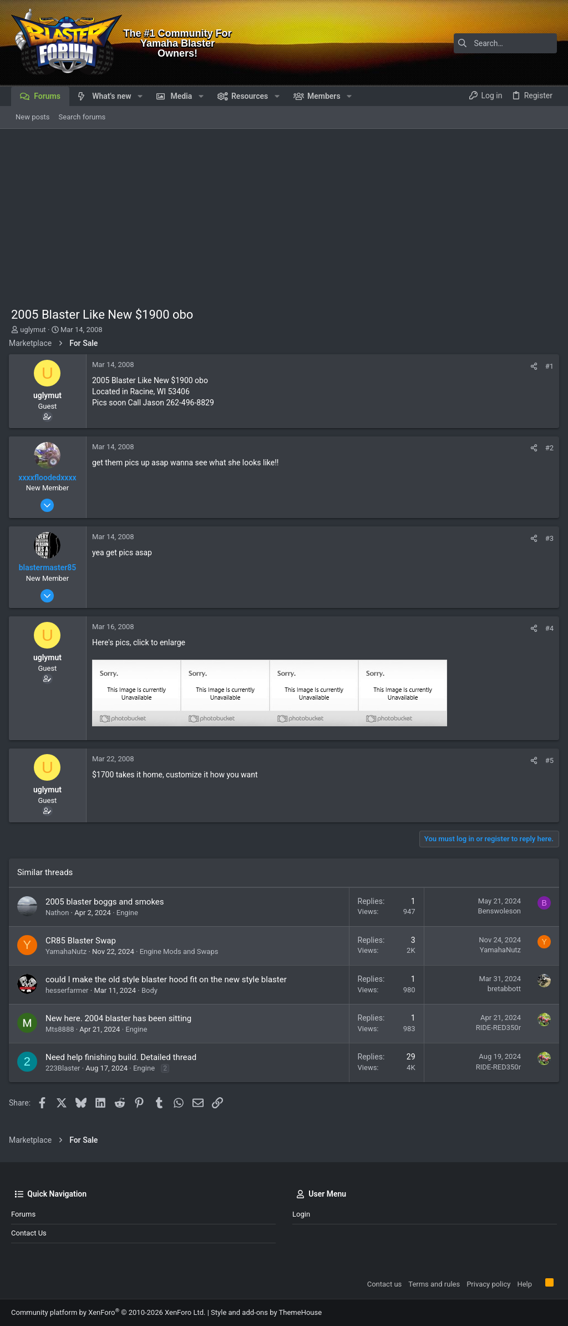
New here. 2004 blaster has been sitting (121, 1018)
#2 (547, 448)
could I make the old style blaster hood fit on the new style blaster (168, 980)
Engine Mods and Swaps (181, 951)
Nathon (59, 912)
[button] (140, 96)
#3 (547, 538)
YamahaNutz (68, 951)
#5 (547, 760)
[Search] (487, 43)
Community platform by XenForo (108, 1312)
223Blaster (65, 1068)
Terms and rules (434, 1284)
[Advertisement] (284, 212)
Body (152, 990)
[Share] (531, 366)
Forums (23, 1214)
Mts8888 (62, 1029)
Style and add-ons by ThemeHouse (266, 1312)
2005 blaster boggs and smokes (107, 902)
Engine (129, 912)
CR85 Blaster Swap (83, 941)
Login (301, 1214)
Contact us (29, 1233)
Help (524, 1284)
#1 (547, 366)
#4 (547, 628)
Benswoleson (497, 911)
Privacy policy (488, 1284)
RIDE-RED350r (496, 1027)
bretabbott (502, 989)
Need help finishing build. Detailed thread (123, 1057)
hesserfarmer (69, 990)
